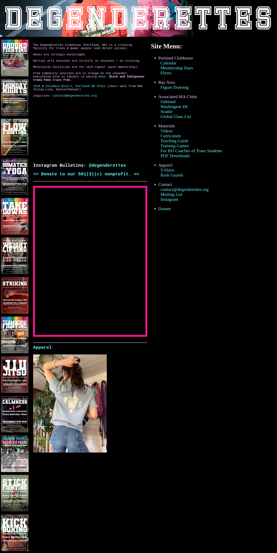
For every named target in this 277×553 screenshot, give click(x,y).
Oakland (167, 101)
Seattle (166, 111)
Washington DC (174, 106)
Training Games (174, 145)
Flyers (166, 72)
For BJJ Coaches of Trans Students (191, 150)
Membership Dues (176, 68)
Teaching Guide (174, 140)
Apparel (42, 347)
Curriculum (170, 135)
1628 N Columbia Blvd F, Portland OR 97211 (69, 86)
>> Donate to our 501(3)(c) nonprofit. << (86, 174)
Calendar (168, 63)
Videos (166, 130)
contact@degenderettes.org (75, 96)
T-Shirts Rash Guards (170, 172)
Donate (164, 208)
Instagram (169, 199)
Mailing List (171, 194)
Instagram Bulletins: (61, 165)
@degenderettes (107, 165)
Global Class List (175, 116)
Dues (101, 76)
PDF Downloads (175, 155)
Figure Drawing (174, 87)
